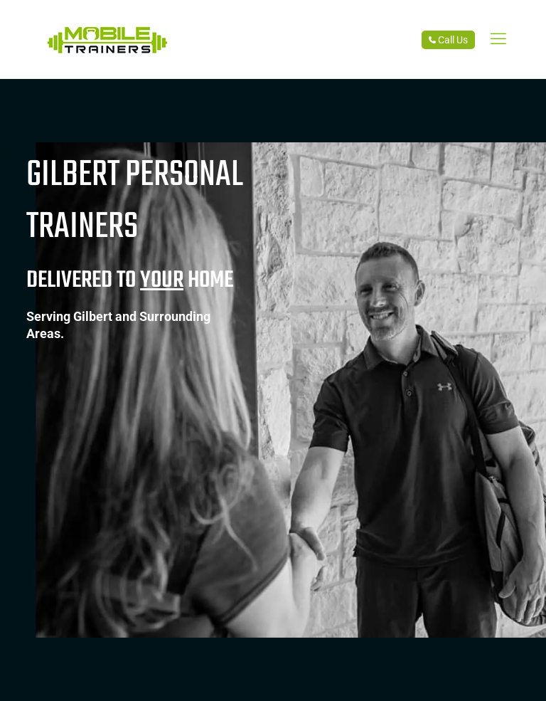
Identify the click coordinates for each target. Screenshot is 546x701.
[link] (498, 39)
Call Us (448, 40)
